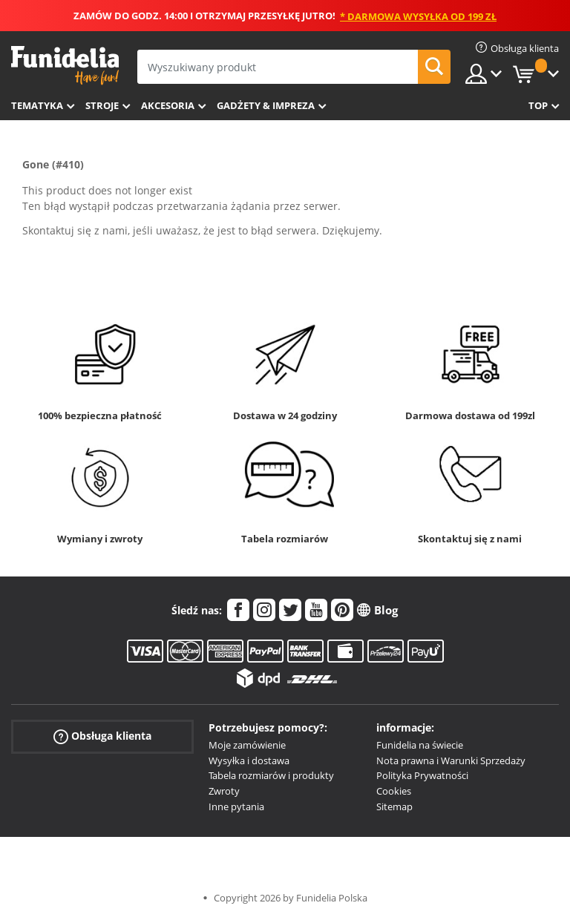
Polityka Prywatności (422, 775)
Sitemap (394, 806)
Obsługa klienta (102, 736)
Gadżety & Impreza (266, 105)
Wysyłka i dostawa (249, 760)
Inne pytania (236, 806)
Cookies (393, 791)
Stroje (102, 105)
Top (538, 105)
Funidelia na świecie (419, 745)
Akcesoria (167, 105)
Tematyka (37, 105)
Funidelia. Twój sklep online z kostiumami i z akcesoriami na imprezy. (65, 65)
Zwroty (224, 791)
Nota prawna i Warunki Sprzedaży (450, 760)
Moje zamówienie (247, 745)
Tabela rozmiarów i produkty (271, 775)
